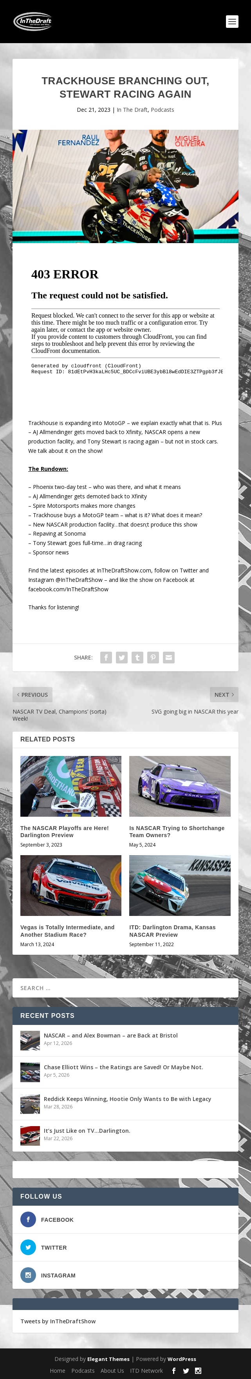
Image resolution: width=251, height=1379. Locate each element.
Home (57, 1370)
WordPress (182, 1359)
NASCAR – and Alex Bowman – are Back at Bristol (111, 1035)
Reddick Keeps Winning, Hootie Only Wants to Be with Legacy (127, 1099)
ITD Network (146, 1370)
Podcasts (162, 109)
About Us (112, 1370)
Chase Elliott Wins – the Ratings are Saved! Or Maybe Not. (123, 1067)
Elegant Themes (108, 1359)
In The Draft (132, 109)
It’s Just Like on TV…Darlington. (87, 1130)
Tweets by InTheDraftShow (58, 1321)
